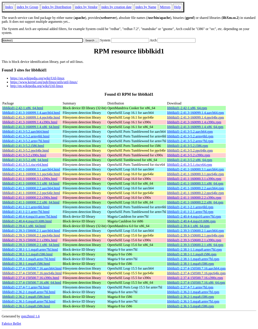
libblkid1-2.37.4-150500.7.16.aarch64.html (32, 268)
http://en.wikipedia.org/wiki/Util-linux (36, 86)
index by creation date (116, 7)
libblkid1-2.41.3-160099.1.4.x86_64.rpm (195, 127)
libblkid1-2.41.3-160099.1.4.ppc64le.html (31, 117)
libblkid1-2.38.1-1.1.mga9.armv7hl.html (30, 249)
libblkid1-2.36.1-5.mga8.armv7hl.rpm (193, 301)
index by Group (27, 7)
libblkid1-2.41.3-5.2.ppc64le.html (25, 150)
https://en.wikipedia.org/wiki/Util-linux (37, 78)
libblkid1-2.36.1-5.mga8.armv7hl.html (28, 301)
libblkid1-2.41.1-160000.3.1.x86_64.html (31, 183)
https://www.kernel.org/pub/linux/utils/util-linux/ (44, 82)
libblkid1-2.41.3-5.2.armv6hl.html (25, 136)
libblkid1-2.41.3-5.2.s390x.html (24, 155)
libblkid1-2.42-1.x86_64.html (22, 108)
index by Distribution (56, 7)
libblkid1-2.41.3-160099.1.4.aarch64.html (31, 113)
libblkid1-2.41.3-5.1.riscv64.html (25, 164)
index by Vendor (86, 7)
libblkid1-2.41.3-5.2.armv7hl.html (25, 141)
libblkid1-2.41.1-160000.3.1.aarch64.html (31, 169)
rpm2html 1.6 (30, 316)
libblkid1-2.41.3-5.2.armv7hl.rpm (190, 141)
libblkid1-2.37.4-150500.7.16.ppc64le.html (32, 273)
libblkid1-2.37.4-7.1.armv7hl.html (25, 287)
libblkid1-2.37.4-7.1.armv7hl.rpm (190, 287)
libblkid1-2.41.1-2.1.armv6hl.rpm (190, 207)
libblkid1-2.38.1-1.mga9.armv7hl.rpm (193, 259)
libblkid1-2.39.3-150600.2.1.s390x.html (29, 240)
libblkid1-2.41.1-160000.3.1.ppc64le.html (31, 174)
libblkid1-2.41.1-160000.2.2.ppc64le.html (31, 193)
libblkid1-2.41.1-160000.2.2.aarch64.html (31, 188)
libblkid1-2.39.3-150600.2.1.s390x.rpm (194, 240)
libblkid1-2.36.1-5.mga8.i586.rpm (190, 306)
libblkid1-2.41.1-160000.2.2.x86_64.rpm (195, 202)
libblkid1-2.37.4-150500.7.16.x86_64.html (31, 282)
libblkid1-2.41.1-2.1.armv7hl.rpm (190, 212)
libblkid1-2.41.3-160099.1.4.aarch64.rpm (195, 113)
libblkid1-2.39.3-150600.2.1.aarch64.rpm (195, 230)
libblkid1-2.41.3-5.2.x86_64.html (25, 160)
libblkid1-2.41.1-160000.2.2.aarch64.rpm (195, 188)
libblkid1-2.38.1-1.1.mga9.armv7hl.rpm (194, 249)
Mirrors (165, 7)
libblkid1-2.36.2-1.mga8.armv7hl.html (28, 292)
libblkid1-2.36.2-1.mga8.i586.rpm (190, 297)
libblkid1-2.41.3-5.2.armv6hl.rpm (190, 136)
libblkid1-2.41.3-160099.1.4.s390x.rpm (194, 122)
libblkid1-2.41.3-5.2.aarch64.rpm (190, 131)
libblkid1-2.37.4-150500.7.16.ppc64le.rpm (196, 273)
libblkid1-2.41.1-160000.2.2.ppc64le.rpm (195, 193)
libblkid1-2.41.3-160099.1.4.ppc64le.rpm (195, 117)
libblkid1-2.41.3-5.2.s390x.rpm (188, 155)
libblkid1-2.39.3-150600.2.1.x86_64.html (31, 245)
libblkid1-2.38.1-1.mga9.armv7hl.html (28, 259)
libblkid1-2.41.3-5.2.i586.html (23, 146)
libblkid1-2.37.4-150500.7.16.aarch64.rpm (196, 268)
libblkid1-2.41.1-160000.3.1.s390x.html (29, 179)
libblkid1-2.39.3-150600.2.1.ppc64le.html (31, 235)
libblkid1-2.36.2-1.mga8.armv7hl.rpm (193, 292)
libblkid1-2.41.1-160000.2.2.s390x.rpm (194, 197)
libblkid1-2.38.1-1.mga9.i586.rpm (190, 264)
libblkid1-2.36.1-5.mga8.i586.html (26, 306)
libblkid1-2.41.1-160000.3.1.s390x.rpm (194, 179)
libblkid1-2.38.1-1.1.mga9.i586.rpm (192, 254)
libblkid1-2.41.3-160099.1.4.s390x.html (29, 122)
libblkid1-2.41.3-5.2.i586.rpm (187, 146)
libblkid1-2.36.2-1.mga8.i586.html (26, 297)
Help (177, 7)
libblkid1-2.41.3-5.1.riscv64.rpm (189, 164)
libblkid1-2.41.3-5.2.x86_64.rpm (189, 160)
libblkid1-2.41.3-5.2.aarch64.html (25, 131)
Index (9, 7)
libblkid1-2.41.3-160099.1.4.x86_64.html (31, 127)
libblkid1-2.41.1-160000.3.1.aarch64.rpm (195, 169)
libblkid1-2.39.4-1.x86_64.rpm (188, 226)
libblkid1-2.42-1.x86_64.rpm (187, 108)
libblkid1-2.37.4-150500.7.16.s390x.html (30, 278)
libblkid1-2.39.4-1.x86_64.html (24, 226)
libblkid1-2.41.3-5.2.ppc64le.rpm (190, 150)
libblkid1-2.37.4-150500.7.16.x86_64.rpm (196, 282)
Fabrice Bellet (11, 323)
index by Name (145, 7)
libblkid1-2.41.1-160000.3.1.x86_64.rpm (195, 183)
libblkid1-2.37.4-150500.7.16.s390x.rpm (195, 278)
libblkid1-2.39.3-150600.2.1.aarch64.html (31, 230)
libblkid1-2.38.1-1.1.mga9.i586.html (27, 254)
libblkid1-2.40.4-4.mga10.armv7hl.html (29, 216)
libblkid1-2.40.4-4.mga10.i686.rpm (191, 221)
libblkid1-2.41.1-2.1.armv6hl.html (25, 207)
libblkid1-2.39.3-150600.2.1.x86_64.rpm (195, 245)
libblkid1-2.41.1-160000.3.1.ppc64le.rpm (195, 174)
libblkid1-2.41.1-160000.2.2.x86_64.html (31, 202)
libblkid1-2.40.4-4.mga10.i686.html (27, 221)
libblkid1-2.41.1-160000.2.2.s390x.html (29, 197)
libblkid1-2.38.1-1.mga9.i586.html (26, 264)
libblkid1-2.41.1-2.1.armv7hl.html (25, 212)
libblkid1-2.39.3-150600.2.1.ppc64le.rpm (195, 235)
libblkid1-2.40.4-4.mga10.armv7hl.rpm (194, 216)
